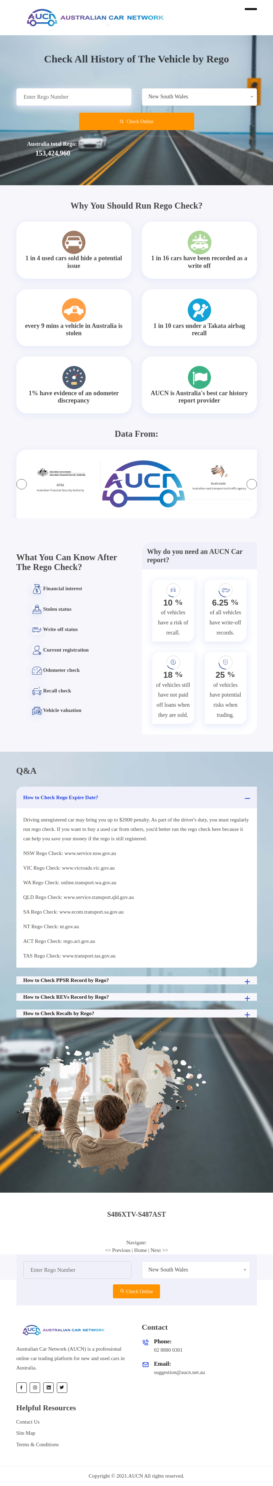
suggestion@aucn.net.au (179, 1372)
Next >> (159, 1250)
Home (140, 1250)
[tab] (136, 1214)
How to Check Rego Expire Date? (137, 798)
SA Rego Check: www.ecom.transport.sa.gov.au (73, 912)
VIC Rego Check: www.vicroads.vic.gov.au (69, 868)
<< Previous (117, 1250)
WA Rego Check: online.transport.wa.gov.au (69, 882)
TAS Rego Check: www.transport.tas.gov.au (69, 956)
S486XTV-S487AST (136, 1214)
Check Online (137, 121)
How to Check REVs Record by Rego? (137, 997)
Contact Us (28, 1422)
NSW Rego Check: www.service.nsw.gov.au (69, 853)
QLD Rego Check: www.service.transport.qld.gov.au (78, 897)
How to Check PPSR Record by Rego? (137, 980)
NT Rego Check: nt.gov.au (51, 926)
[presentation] (21, 484)
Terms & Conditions (37, 1444)
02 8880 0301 (168, 1350)
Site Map (26, 1433)
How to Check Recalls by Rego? (137, 1014)
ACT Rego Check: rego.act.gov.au (59, 941)
